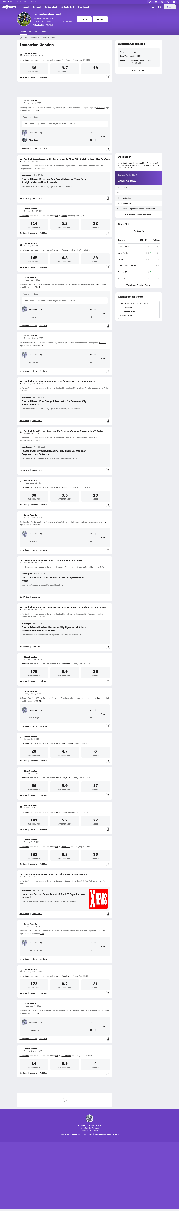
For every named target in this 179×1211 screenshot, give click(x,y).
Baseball (37, 6)
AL (26, 38)
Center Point (66, 1055)
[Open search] (153, 7)
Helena (64, 215)
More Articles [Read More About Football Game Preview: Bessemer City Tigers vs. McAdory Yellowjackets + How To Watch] (37, 646)
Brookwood (66, 846)
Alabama (125, 193)
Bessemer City (34, 38)
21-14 (42, 524)
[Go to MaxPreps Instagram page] (89, 1166)
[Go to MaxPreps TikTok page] (72, 1166)
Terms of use (89, 1176)
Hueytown (66, 778)
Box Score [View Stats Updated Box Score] (23, 77)
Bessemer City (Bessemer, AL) (45, 18)
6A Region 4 (126, 203)
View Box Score (126, 315)
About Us (35, 1176)
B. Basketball (51, 6)
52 (91, 942)
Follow (100, 19)
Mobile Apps (47, 1176)
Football (25, 6)
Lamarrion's (24, 60)
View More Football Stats (138, 285)
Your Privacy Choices (125, 1176)
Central (64, 812)
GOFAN (18, 2)
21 (91, 533)
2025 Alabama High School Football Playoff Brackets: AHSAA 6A (49, 123)
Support (143, 1176)
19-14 (42, 345)
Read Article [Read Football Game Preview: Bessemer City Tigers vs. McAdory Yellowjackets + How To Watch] (24, 646)
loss (57, 60)
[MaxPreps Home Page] (21, 38)
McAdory (65, 487)
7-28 (38, 1013)
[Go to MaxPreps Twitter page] (98, 1166)
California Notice (105, 1176)
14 (91, 362)
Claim (84, 19)
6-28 (38, 110)
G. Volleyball (83, 6)
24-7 (38, 287)
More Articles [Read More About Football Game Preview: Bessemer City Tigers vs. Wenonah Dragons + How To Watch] (37, 470)
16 (91, 717)
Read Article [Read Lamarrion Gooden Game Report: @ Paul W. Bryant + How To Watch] (24, 913)
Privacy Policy (73, 1176)
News (43, 31)
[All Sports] (95, 7)
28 (91, 140)
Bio (30, 31)
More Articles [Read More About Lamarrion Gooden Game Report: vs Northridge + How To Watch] (37, 597)
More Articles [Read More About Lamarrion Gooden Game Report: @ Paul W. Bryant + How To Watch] (37, 913)
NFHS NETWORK (30, 2)
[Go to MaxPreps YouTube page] (81, 1166)
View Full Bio (138, 70)
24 (91, 309)
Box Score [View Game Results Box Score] (43, 148)
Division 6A (126, 198)
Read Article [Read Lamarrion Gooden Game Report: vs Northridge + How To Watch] (24, 597)
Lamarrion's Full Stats (38, 77)
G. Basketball (67, 6)
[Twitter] (168, 1)
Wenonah (65, 250)
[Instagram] (162, 1)
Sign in (169, 7)
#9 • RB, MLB (43, 25)
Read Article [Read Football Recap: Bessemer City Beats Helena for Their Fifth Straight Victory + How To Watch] (24, 198)
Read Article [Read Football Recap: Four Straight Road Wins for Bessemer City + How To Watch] (24, 420)
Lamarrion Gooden (47, 14)
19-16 (38, 701)
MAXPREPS (7, 2)
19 (91, 354)
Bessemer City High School (89, 1120)
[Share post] (108, 77)
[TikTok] (150, 1)
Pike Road (66, 60)
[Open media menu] (160, 7)
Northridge (66, 664)
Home (23, 31)
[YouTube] (156, 1)
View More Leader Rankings (138, 214)
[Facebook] (174, 1)
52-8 (42, 933)
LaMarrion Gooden (48, 38)
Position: (137, 231)
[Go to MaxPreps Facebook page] (107, 1166)
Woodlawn (66, 976)
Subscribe (60, 1176)
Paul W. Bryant (67, 743)
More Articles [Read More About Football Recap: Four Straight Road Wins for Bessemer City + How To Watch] (37, 420)
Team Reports (27, 175)
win (56, 215)
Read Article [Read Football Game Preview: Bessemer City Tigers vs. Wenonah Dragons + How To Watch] (24, 470)
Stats (36, 31)
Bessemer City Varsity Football (142, 60)
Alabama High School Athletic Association (138, 208)
